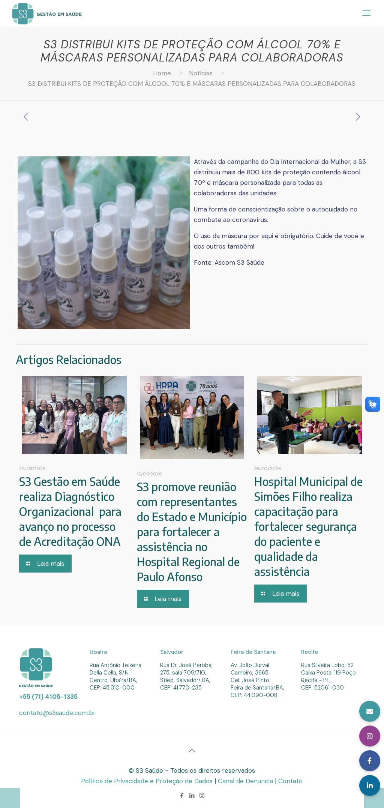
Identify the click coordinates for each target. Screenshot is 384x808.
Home (162, 73)
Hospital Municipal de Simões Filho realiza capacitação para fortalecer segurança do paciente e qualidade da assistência (308, 526)
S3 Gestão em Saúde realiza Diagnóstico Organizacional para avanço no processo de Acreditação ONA (70, 511)
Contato (290, 781)
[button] (369, 785)
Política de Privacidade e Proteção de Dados (147, 781)
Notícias (201, 73)
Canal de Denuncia (246, 781)
